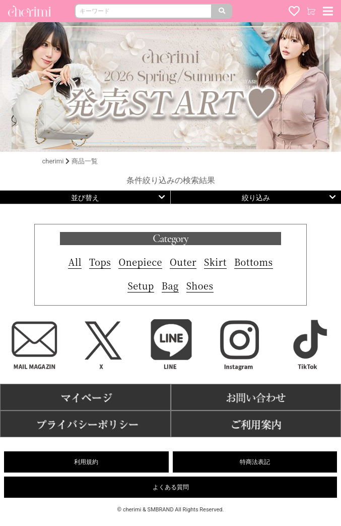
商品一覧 (85, 161)
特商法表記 (255, 461)
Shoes (200, 285)
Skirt (215, 261)
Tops (100, 261)
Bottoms (253, 261)
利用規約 (86, 461)
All (75, 261)
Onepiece (140, 261)
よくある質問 (171, 487)
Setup (140, 285)
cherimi (53, 161)
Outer (183, 261)
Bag (170, 285)
